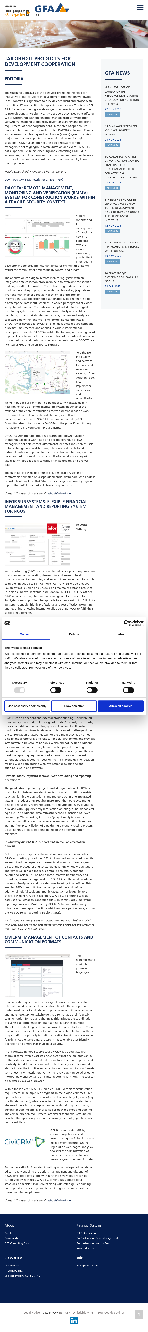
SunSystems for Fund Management (97, 1238)
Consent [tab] (26, 634)
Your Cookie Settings (111, 1312)
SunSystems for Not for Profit (94, 1243)
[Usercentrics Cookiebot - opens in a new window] (127, 623)
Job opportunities (87, 1265)
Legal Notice (32, 1312)
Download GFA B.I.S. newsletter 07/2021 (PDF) (34, 179)
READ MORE (112, 114)
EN (60, 1312)
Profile (8, 1233)
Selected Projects (87, 1248)
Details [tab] (74, 634)
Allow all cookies (121, 706)
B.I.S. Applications (87, 1233)
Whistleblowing (83, 1312)
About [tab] (122, 634)
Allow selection (73, 706)
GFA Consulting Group (18, 1243)
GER (67, 1312)
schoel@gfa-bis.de (59, 493)
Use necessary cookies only (27, 706)
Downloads (11, 1238)
